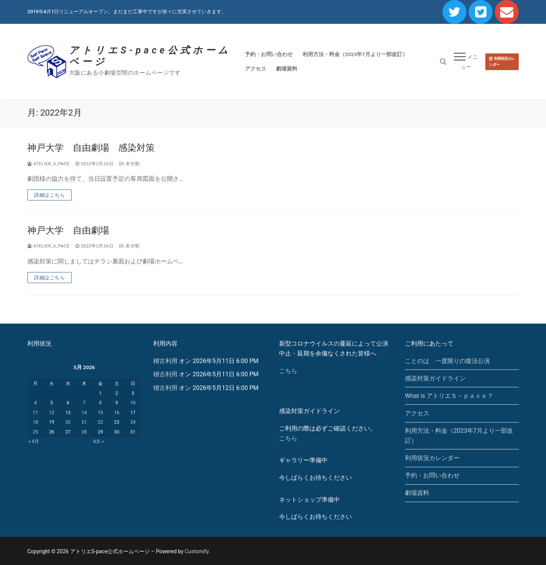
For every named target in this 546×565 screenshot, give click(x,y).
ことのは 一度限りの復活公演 (447, 361)
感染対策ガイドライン (435, 378)
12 (51, 412)
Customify (197, 551)
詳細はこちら (49, 195)
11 (35, 412)
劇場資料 (417, 492)
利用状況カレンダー (502, 61)
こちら (288, 370)
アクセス (417, 413)
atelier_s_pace (48, 163)
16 (116, 412)
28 (84, 432)
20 (68, 422)
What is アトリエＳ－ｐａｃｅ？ (449, 395)
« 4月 (33, 441)
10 (133, 402)
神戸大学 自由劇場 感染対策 (91, 147)
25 (35, 432)
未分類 (129, 163)
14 (84, 412)
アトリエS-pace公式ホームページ (150, 56)
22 (100, 422)
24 (133, 422)
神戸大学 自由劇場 (68, 230)
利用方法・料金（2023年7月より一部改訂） (459, 435)
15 (100, 412)
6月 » (98, 441)
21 (84, 422)
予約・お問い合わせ (432, 475)
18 (35, 422)
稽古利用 (165, 361)
